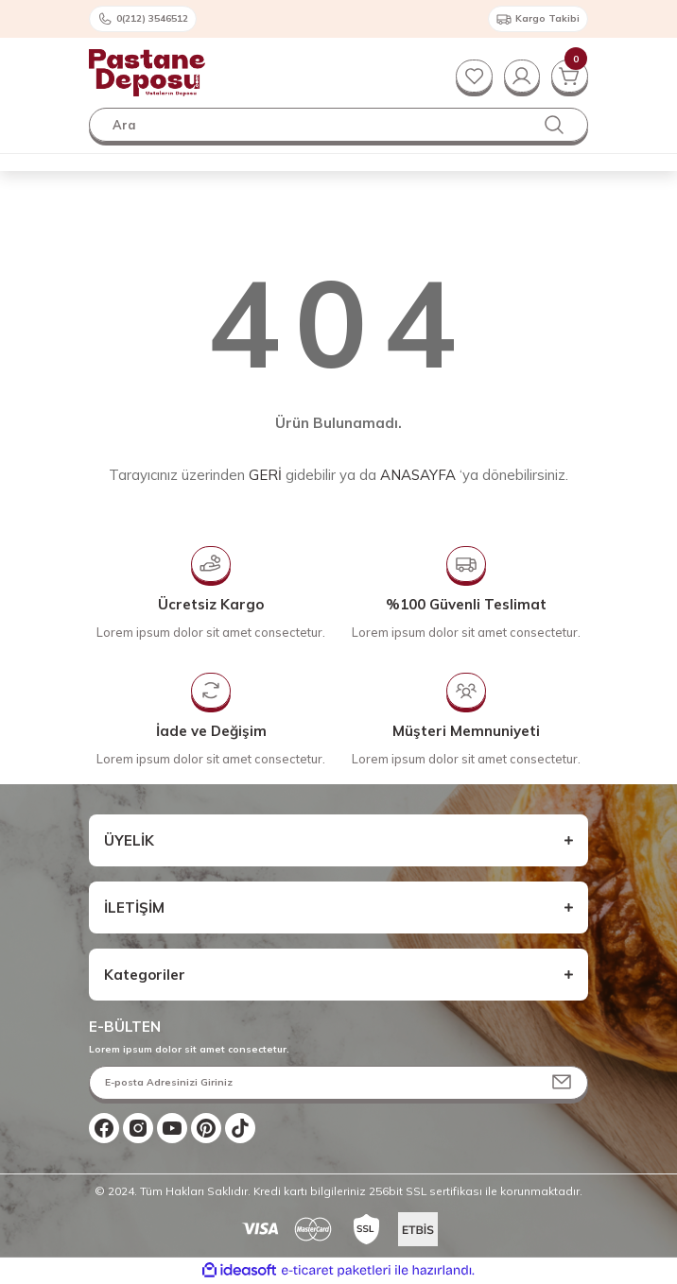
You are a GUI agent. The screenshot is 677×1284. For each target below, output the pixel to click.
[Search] (338, 125)
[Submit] (561, 1083)
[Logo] (147, 72)
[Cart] (569, 76)
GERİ (265, 475)
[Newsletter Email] (338, 1083)
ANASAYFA (418, 475)
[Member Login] (520, 76)
